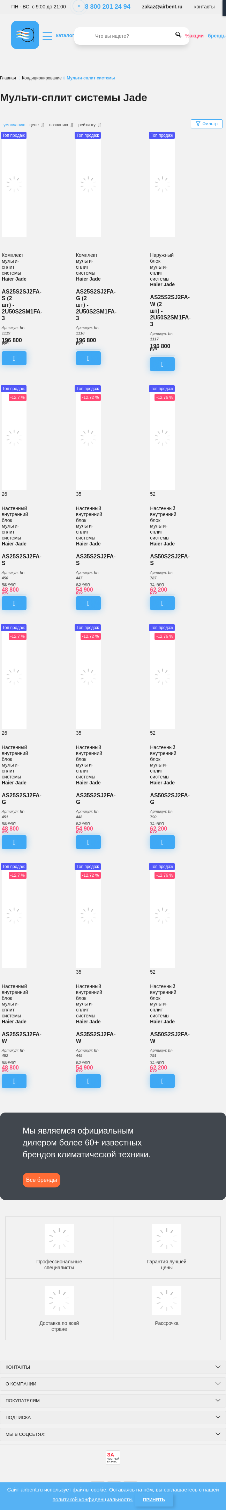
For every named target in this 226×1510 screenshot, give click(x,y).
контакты (204, 6)
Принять (154, 1499)
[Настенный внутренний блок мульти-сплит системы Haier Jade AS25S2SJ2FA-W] (14, 915)
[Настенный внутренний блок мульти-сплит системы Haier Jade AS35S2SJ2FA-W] (88, 915)
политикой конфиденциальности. (93, 1499)
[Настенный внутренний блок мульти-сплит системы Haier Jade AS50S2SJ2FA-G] (162, 676)
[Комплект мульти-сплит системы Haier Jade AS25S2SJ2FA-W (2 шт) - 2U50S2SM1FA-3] (162, 184)
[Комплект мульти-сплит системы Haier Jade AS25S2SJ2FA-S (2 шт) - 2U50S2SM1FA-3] (14, 184)
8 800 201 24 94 (104, 6)
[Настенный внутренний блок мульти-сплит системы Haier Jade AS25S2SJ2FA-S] (14, 437)
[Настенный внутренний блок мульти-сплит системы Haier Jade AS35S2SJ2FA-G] (88, 676)
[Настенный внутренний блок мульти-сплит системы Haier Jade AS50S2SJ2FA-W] (162, 915)
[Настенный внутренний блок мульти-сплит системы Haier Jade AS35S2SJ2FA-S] (88, 437)
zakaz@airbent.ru (162, 6)
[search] (131, 36)
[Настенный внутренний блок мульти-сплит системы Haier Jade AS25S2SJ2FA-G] (14, 676)
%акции (194, 35)
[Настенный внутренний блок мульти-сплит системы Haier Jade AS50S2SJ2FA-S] (162, 437)
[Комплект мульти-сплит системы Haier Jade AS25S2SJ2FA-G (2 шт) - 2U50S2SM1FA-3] (88, 184)
